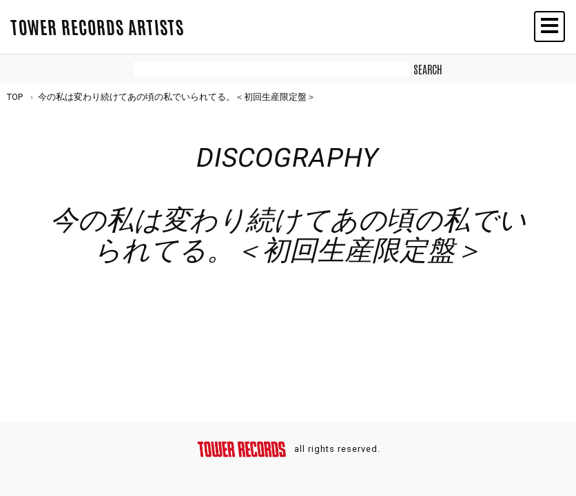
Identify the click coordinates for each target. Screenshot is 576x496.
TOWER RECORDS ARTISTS (97, 26)
